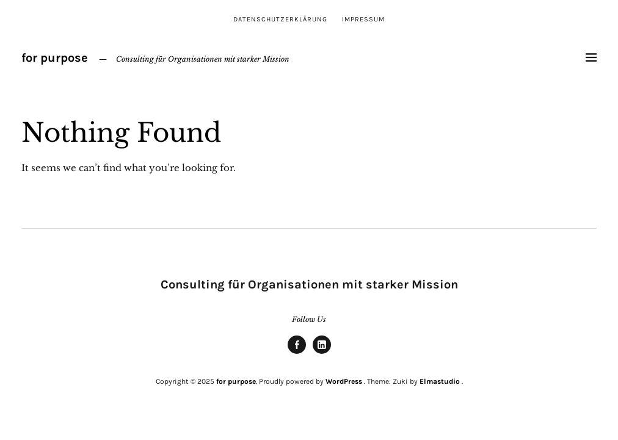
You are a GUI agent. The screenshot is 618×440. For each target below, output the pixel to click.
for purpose (54, 58)
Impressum (363, 19)
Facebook (297, 353)
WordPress (343, 381)
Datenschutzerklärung (280, 19)
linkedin (322, 353)
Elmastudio (440, 381)
